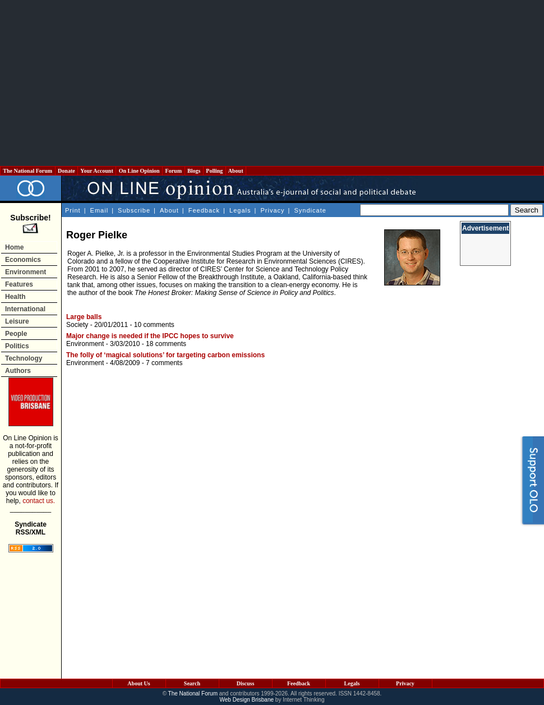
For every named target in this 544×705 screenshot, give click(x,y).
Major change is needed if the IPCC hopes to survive (150, 336)
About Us (138, 683)
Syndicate (310, 210)
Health (15, 297)
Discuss (246, 683)
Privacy (272, 210)
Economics (23, 260)
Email (99, 210)
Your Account (96, 171)
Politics (17, 346)
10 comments (154, 325)
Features (19, 284)
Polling (214, 171)
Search (192, 683)
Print (73, 210)
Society (77, 325)
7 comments (164, 363)
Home (14, 247)
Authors (18, 371)
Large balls (84, 317)
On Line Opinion (139, 171)
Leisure (17, 321)
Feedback (204, 210)
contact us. (38, 501)
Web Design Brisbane (247, 700)
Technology (23, 358)
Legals (240, 210)
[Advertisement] (272, 83)
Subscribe (134, 210)
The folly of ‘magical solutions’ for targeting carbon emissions (165, 355)
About (236, 171)
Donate (67, 171)
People (16, 334)
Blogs (194, 171)
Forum (173, 171)
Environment (25, 272)
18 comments (166, 344)
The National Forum (28, 171)
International (25, 309)
